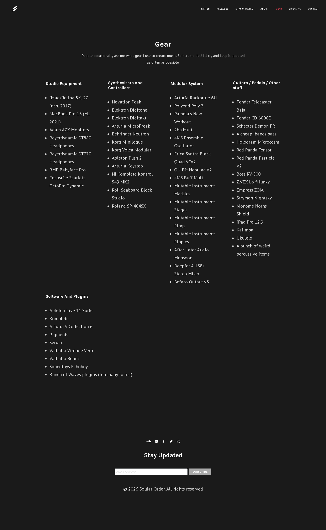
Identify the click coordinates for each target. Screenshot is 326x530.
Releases (222, 8)
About (265, 8)
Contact (313, 8)
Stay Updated (245, 8)
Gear (279, 8)
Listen (205, 8)
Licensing (295, 8)
